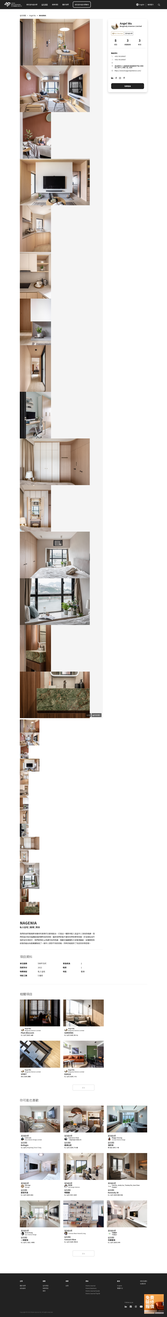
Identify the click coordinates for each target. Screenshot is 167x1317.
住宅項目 (44, 4)
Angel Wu (32, 15)
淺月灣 (110, 1145)
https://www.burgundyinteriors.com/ (128, 71)
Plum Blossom (27, 1032)
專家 (44, 1291)
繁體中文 (120, 1288)
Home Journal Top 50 (93, 1293)
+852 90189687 (120, 56)
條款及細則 (143, 1281)
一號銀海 (24, 1240)
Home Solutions (91, 1288)
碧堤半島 (24, 1192)
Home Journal (90, 1286)
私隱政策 (143, 1284)
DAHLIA (67, 1074)
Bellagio (24, 1145)
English (140, 4)
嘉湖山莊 (68, 1145)
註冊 (67, 1286)
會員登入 (151, 4)
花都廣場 (111, 1240)
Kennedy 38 (113, 1192)
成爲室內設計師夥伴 (82, 4)
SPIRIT (24, 1074)
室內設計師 (128, 33)
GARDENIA (68, 1032)
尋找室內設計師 (31, 4)
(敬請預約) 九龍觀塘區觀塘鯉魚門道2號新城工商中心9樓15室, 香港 (129, 66)
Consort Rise (70, 1239)
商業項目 (55, 4)
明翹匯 (67, 1192)
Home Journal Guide (93, 1291)
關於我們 (65, 4)
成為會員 (23, 1288)
